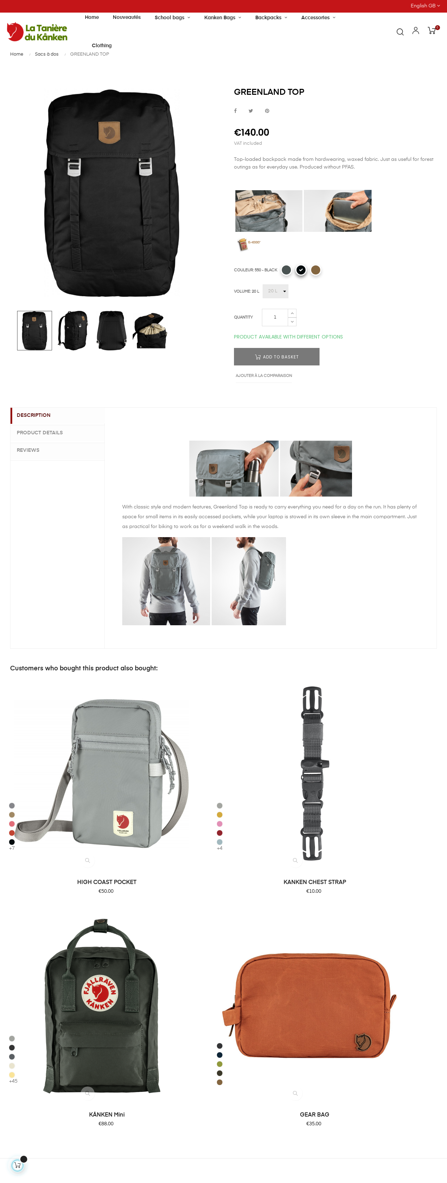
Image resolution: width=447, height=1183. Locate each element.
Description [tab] (38, 415)
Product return (247, 959)
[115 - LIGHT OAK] (233, 748)
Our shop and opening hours (183, 938)
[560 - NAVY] (343, 737)
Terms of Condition (252, 984)
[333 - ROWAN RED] (13, 748)
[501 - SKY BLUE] (123, 757)
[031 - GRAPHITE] (233, 730)
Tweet (251, 111)
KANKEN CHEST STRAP (168, 788)
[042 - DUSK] (286, 270)
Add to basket (277, 357)
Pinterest (267, 111)
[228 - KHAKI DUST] (315, 270)
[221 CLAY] (13, 730)
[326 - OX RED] (123, 748)
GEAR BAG (388, 788)
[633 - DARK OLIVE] (343, 755)
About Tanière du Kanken (185, 921)
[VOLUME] (275, 291)
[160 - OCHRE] (123, 730)
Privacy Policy (246, 997)
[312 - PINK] (123, 739)
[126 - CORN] (233, 757)
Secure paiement (250, 947)
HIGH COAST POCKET (58, 788)
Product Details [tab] (44, 432)
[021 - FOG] (123, 721)
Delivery (239, 934)
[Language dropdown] (391, 6)
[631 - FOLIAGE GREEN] (343, 746)
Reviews (32, 449)
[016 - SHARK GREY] (13, 721)
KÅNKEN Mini (278, 788)
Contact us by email (30, 1114)
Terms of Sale (246, 972)
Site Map (240, 1009)
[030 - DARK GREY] (343, 728)
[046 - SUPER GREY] (233, 739)
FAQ (235, 921)
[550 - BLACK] (301, 270)
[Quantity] (275, 317)
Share (235, 111)
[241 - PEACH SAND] (13, 739)
